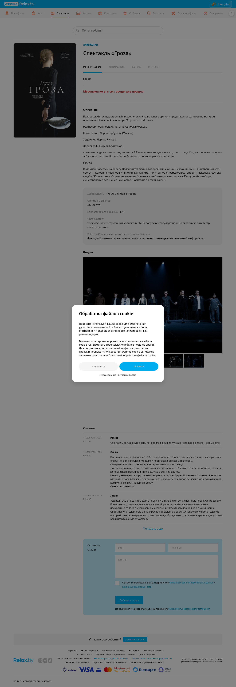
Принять (139, 366)
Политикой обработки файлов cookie (132, 355)
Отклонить (98, 366)
